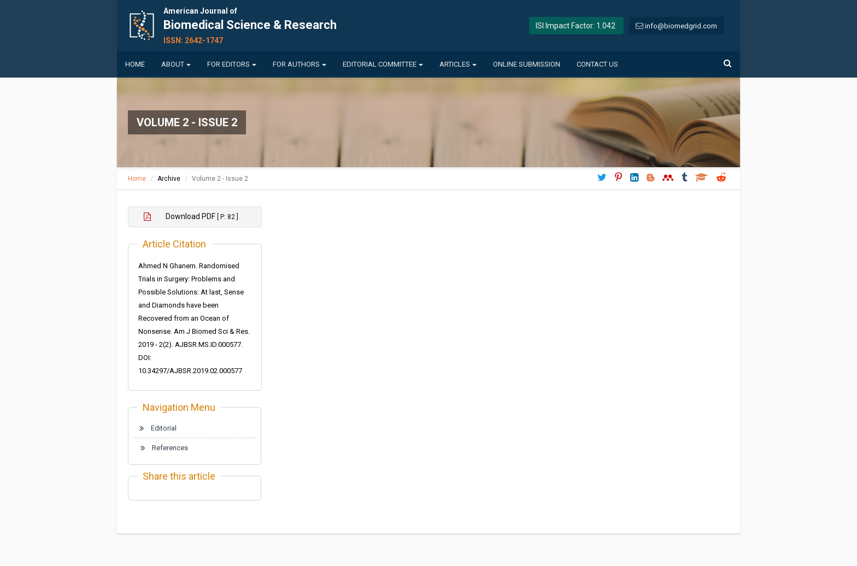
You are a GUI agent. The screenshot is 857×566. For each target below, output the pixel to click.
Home (135, 64)
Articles (458, 64)
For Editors (231, 64)
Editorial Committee (383, 64)
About (176, 64)
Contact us (597, 64)
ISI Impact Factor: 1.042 (575, 25)
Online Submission (526, 64)
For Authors (299, 64)
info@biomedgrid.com (681, 26)
